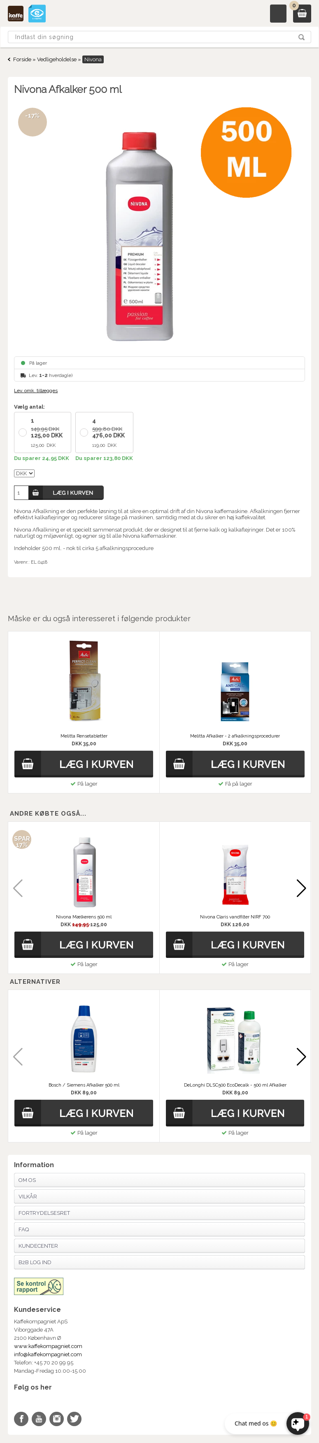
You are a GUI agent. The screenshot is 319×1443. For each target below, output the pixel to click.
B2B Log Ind (35, 1262)
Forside (22, 59)
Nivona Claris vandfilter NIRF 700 (235, 917)
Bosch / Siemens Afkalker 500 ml (84, 1085)
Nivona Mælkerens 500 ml (84, 917)
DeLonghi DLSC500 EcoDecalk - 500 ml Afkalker (235, 1085)
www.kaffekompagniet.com (48, 1346)
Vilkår (28, 1196)
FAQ (24, 1229)
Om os (27, 1180)
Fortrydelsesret (44, 1213)
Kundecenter (38, 1246)
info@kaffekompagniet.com (48, 1354)
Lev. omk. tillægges (36, 390)
